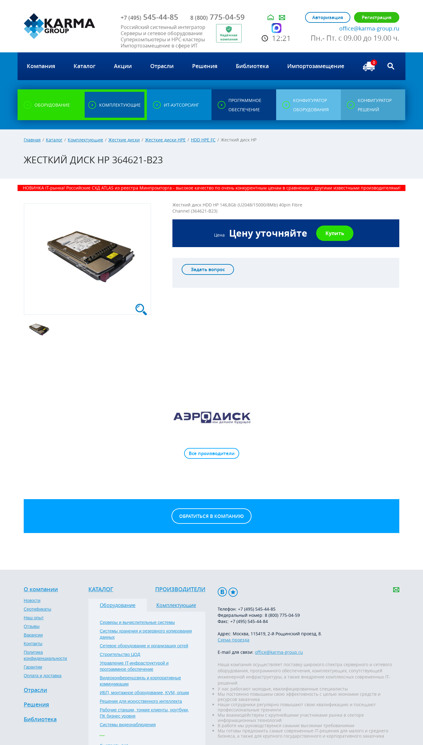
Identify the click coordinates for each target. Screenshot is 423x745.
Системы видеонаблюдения (128, 724)
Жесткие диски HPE (165, 140)
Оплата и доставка (42, 675)
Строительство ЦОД (120, 654)
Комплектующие (85, 140)
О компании (41, 589)
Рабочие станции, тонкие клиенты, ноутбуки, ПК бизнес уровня (144, 713)
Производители (180, 589)
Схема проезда (233, 640)
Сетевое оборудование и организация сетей (144, 645)
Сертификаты (37, 609)
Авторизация (327, 17)
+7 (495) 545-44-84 (249, 621)
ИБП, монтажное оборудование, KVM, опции (144, 692)
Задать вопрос (208, 269)
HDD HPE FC (203, 140)
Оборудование (117, 605)
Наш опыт (34, 617)
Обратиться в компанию (211, 516)
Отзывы (31, 626)
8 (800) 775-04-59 (282, 615)
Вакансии (33, 635)
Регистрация (377, 17)
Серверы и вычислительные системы (137, 622)
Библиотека (40, 719)
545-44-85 (149, 17)
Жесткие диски (124, 140)
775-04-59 (217, 17)
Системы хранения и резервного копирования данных (146, 634)
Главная (32, 140)
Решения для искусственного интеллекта (141, 701)
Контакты (33, 643)
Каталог (54, 140)
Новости (32, 600)
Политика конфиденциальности (45, 655)
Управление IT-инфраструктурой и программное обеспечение (134, 666)
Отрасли (35, 690)
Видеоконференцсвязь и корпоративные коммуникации (140, 680)
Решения (36, 704)
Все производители (212, 453)
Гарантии (33, 667)
